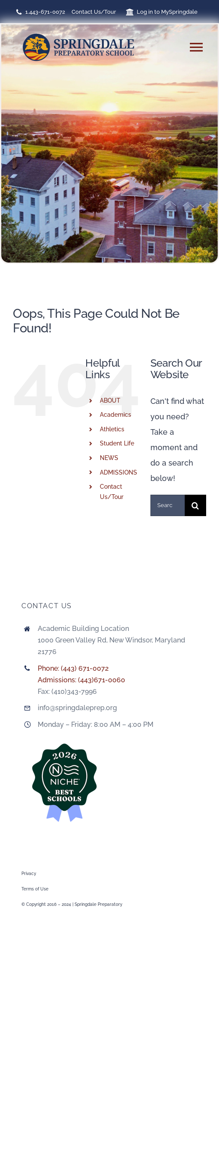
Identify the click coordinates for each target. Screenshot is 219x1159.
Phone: (49, 668)
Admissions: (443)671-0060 (81, 680)
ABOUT (110, 400)
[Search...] (167, 505)
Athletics (112, 429)
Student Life (117, 443)
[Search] (195, 505)
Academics (115, 414)
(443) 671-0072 (85, 668)
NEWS (109, 457)
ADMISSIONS (118, 472)
